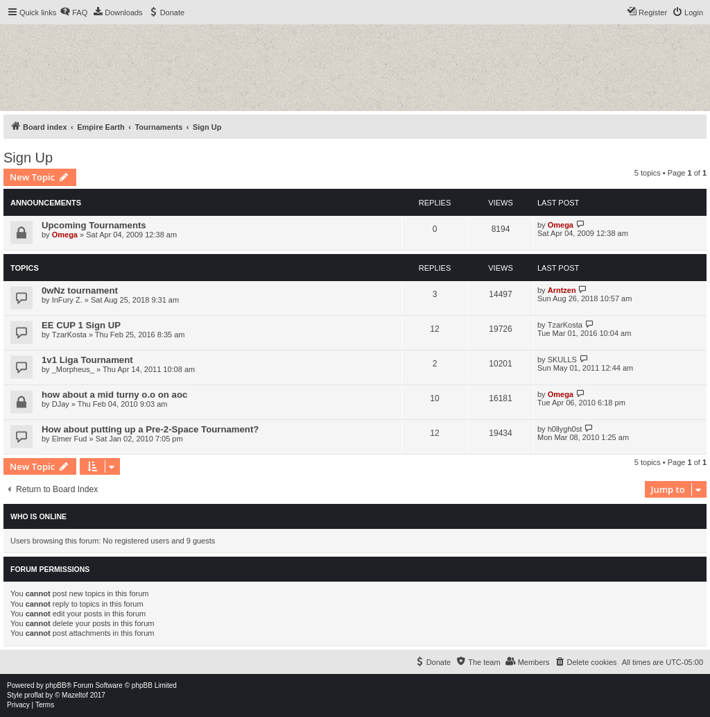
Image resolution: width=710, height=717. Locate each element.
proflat (34, 695)
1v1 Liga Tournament (87, 360)
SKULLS (562, 359)
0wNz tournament (80, 290)
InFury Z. (67, 300)
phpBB (56, 685)
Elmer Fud (69, 439)
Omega (65, 234)
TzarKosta (69, 334)
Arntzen (562, 290)
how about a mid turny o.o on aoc (114, 394)
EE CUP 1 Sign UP (81, 325)
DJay (60, 404)
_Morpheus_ (73, 369)
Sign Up (28, 157)
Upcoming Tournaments (94, 225)
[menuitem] (73, 12)
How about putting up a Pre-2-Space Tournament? (150, 429)
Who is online (38, 516)
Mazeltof (75, 695)
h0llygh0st (565, 429)
